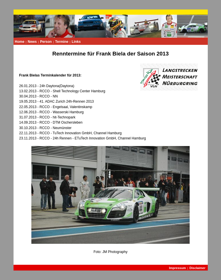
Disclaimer (197, 268)
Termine (61, 42)
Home (19, 42)
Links (76, 42)
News (32, 42)
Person (46, 42)
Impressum (177, 268)
